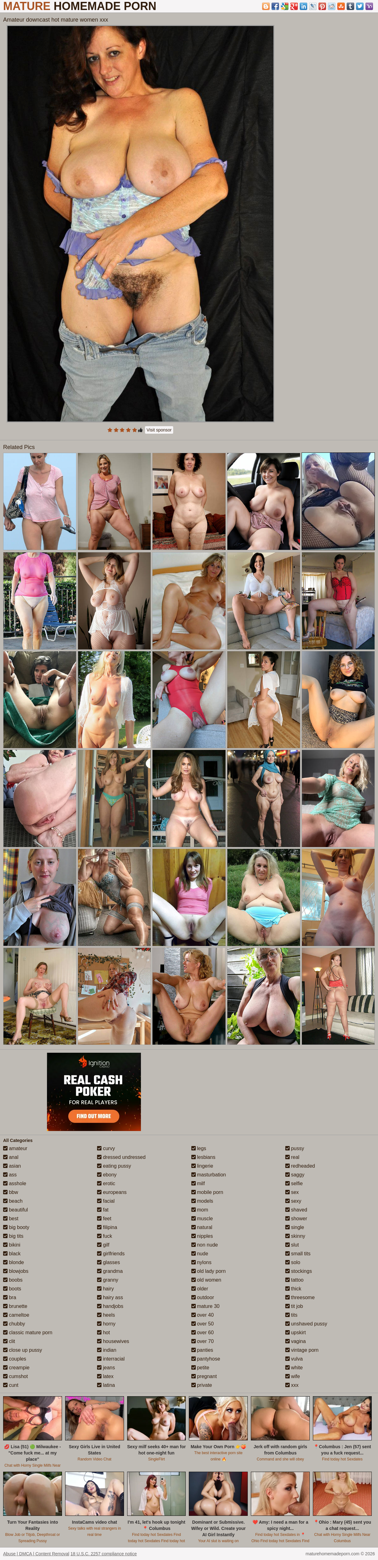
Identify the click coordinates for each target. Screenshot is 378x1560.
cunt (10, 1385)
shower (296, 1218)
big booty (16, 1227)
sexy (293, 1201)
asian (12, 1166)
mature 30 (205, 1306)
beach (13, 1201)
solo (292, 1262)
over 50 (202, 1323)
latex (105, 1376)
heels (106, 1315)
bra (9, 1297)
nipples (202, 1236)
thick (293, 1288)
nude (199, 1253)
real (292, 1157)
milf (198, 1183)
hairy (105, 1288)
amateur (15, 1148)
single (294, 1227)
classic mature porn (27, 1332)
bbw (10, 1192)
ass (10, 1174)
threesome (300, 1297)
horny (106, 1323)
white (294, 1367)
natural (201, 1227)
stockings (298, 1271)
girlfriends (111, 1253)
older (199, 1288)
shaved (296, 1209)
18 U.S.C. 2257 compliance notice (103, 1553)
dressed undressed (121, 1157)
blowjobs (15, 1271)
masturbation (208, 1174)
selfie (294, 1183)
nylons (201, 1262)
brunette (15, 1306)
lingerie (202, 1166)
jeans (106, 1367)
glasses (108, 1262)
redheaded (300, 1166)
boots (12, 1288)
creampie (16, 1367)
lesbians (203, 1157)
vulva (294, 1358)
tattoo (294, 1280)
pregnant (204, 1376)
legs (198, 1148)
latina (106, 1385)
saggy (294, 1174)
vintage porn (302, 1350)
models (202, 1201)
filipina (107, 1227)
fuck (104, 1236)
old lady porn (208, 1271)
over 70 (202, 1341)
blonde (13, 1262)
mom (199, 1209)
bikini (11, 1244)
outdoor (202, 1297)
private (201, 1385)
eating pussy (114, 1166)
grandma (110, 1271)
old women (206, 1280)
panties (202, 1350)
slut (292, 1244)
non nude (204, 1244)
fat (102, 1209)
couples (14, 1358)
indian (106, 1350)
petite (200, 1367)
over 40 (202, 1315)
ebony (107, 1174)
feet (104, 1218)
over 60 (202, 1332)
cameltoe (16, 1315)
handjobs (110, 1306)
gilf (103, 1244)
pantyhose (205, 1358)
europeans (112, 1192)
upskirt (295, 1332)
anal (10, 1157)
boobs (13, 1280)
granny (107, 1280)
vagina (295, 1341)
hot (103, 1332)
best (10, 1218)
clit (9, 1341)
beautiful (15, 1209)
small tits (298, 1253)
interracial (111, 1358)
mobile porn (207, 1192)
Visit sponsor (159, 429)
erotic (106, 1183)
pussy (294, 1148)
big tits (13, 1236)
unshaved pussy (306, 1323)
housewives (113, 1341)
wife (292, 1376)
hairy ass (110, 1297)
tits (291, 1315)
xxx (291, 1385)
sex (292, 1192)
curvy (106, 1148)
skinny (295, 1236)
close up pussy (22, 1350)
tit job (294, 1306)
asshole (14, 1183)
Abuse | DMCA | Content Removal (36, 1553)
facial (106, 1201)
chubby (14, 1323)
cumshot (15, 1376)
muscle (202, 1218)
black (12, 1253)
